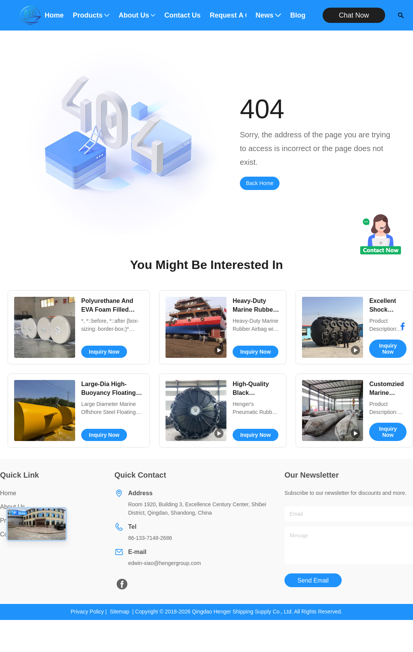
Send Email (313, 580)
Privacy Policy (87, 612)
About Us (137, 15)
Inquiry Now (104, 352)
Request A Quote (228, 15)
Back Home (259, 183)
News (268, 15)
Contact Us (182, 15)
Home (54, 15)
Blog (297, 15)
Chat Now (354, 15)
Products (91, 15)
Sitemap (119, 612)
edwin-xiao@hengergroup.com (164, 563)
